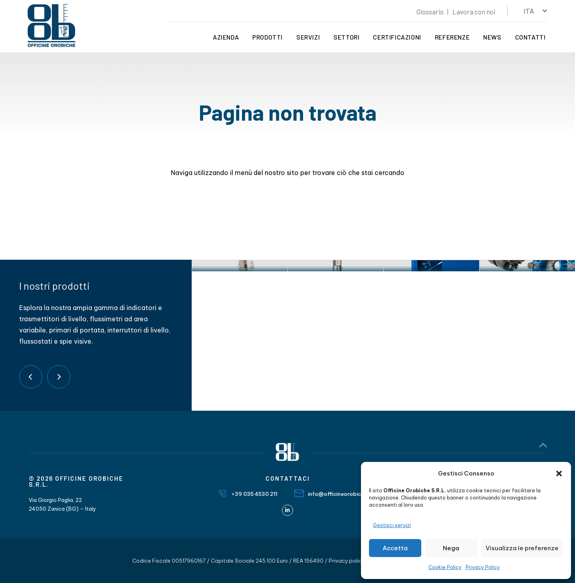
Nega (451, 548)
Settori (345, 37)
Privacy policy (347, 560)
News (491, 37)
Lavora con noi (472, 12)
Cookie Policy (445, 567)
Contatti (529, 37)
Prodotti (266, 37)
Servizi (307, 37)
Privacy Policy (483, 567)
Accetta (395, 548)
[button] (559, 474)
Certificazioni (396, 37)
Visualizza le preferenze (522, 548)
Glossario (428, 12)
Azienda (225, 37)
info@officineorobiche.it (340, 494)
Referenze (450, 37)
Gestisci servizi (392, 525)
